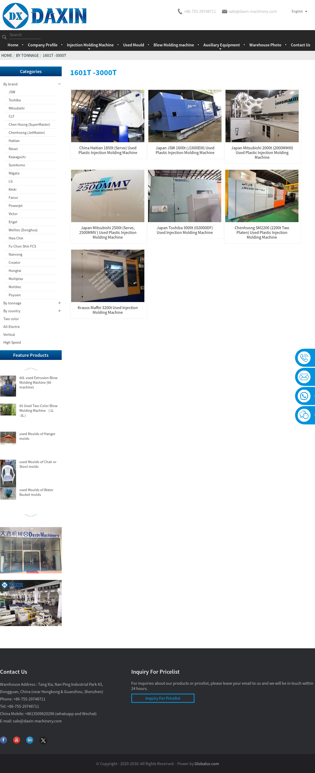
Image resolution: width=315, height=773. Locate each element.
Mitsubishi (16, 108)
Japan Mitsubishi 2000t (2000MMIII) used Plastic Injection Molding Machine (262, 152)
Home (13, 44)
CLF (11, 116)
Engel (13, 222)
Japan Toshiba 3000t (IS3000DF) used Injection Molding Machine (185, 230)
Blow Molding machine (174, 44)
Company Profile (42, 44)
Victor (13, 213)
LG (11, 181)
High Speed (12, 342)
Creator (14, 262)
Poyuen (15, 295)
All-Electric (11, 326)
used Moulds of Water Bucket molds (36, 492)
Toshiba (15, 100)
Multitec (15, 286)
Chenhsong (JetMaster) (27, 132)
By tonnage (27, 55)
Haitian (14, 140)
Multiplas (16, 278)
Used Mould (133, 44)
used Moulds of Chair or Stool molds (37, 464)
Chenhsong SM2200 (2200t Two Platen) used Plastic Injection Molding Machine (262, 232)
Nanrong (15, 254)
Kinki (12, 189)
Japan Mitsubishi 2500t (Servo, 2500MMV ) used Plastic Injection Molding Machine (107, 232)
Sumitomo (17, 165)
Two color (11, 318)
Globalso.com (207, 763)
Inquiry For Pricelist (162, 698)
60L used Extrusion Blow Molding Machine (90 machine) (38, 382)
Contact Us (300, 44)
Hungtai (15, 270)
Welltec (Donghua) (23, 230)
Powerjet (16, 205)
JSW (12, 92)
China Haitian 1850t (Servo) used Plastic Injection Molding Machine (107, 150)
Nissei (13, 148)
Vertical (9, 334)
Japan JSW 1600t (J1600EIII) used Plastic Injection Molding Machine (185, 150)
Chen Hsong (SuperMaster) (29, 124)
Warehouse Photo (265, 44)
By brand (32, 84)
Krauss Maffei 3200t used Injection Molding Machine (108, 310)
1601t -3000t (54, 55)
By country (32, 311)
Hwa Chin (16, 238)
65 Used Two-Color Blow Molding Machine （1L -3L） (38, 410)
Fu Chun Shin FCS (22, 246)
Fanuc (13, 197)
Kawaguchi (17, 157)
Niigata (14, 173)
